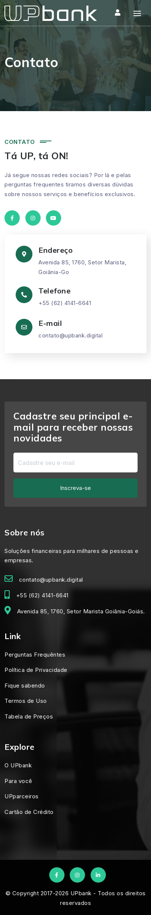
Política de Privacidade (35, 669)
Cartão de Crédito (29, 811)
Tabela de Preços (28, 716)
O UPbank (18, 765)
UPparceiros (21, 796)
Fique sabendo (24, 685)
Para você (18, 780)
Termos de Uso (25, 700)
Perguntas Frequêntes (34, 654)
